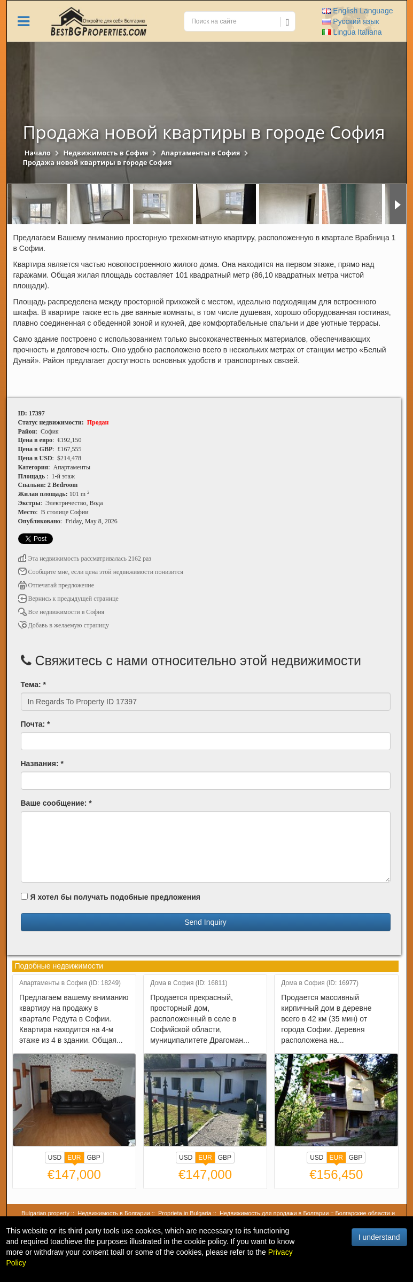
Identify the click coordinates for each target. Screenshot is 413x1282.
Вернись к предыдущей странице (68, 598)
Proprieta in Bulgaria (185, 1213)
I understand (379, 1237)
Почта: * (35, 724)
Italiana (351, 32)
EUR (74, 1158)
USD (54, 1157)
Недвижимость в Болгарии (113, 1213)
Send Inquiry (205, 922)
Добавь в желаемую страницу (63, 625)
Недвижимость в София (105, 153)
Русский (350, 21)
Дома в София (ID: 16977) (320, 983)
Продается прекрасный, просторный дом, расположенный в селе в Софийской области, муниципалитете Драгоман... (200, 1018)
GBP (93, 1157)
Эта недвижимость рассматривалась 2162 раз (85, 558)
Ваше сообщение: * (56, 803)
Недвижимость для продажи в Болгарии (274, 1213)
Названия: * (42, 763)
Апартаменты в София (200, 153)
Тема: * (33, 684)
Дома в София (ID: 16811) (189, 983)
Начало (38, 153)
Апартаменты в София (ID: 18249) (70, 983)
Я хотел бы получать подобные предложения (110, 897)
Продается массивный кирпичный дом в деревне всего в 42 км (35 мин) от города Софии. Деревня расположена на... (326, 1018)
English (357, 10)
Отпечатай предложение (56, 585)
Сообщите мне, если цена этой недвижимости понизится (100, 572)
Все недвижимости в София (61, 612)
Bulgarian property (45, 1213)
